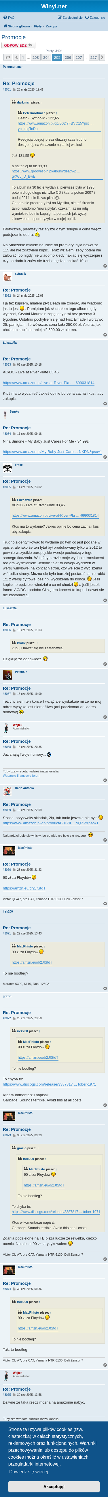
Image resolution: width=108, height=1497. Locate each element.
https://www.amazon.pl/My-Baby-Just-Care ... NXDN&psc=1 (52, 452)
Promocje (13, 37)
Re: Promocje (19, 83)
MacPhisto (25, 847)
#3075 (7, 1394)
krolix (19, 465)
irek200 (8, 911)
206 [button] (68, 57)
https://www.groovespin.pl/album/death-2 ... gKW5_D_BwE (46, 173)
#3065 (7, 487)
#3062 (7, 295)
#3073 (7, 1135)
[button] (7, 57)
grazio (7, 996)
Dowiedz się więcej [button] (28, 1471)
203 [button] (36, 57)
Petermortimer (12, 66)
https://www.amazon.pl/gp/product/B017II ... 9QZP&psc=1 (50, 823)
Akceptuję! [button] (54, 1486)
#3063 (7, 364)
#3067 (7, 693)
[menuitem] (8, 17)
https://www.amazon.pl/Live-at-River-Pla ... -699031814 (48, 383)
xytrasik (20, 273)
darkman (23, 102)
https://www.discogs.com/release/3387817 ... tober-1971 (49, 1084)
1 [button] (23, 57)
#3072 (7, 1018)
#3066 (7, 630)
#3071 (7, 933)
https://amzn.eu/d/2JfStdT (24, 888)
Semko (14, 411)
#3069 (7, 810)
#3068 (7, 746)
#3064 (7, 433)
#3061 (7, 89)
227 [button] (93, 57)
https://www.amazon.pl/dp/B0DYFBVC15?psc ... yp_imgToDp (56, 126)
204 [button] (46, 57)
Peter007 (21, 672)
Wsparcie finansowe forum (21, 775)
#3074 (7, 1289)
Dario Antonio (24, 788)
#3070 (7, 869)
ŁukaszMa (10, 342)
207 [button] (78, 57)
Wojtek (17, 725)
